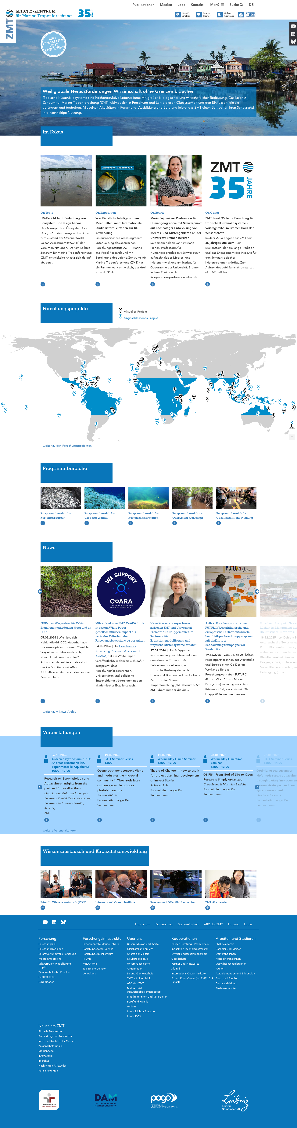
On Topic (47, 212)
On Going (212, 212)
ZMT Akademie (216, 902)
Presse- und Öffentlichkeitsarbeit (173, 902)
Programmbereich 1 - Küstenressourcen (56, 515)
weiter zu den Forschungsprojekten (67, 445)
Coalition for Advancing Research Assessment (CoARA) (117, 651)
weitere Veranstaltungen (60, 830)
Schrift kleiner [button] (206, 14)
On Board (157, 212)
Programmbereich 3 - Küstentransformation (143, 515)
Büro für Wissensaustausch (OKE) (63, 902)
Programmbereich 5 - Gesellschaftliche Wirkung (234, 515)
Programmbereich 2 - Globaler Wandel (99, 515)
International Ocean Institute (115, 902)
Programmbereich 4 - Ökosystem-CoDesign (187, 515)
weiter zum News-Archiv (59, 711)
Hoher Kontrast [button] (229, 14)
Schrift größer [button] (186, 14)
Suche (236, 4)
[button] (251, 4)
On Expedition (105, 212)
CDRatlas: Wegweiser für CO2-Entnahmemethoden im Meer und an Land (66, 628)
